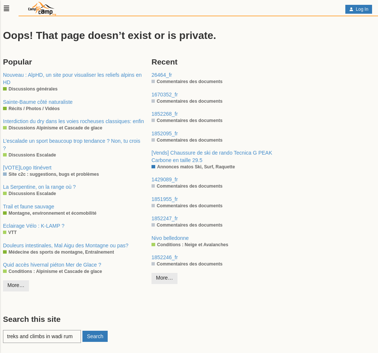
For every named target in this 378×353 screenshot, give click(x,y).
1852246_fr (164, 257)
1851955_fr (164, 199)
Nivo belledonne (170, 238)
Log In (358, 9)
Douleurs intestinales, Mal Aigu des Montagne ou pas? (65, 245)
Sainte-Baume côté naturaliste (38, 102)
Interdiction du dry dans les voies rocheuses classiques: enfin (73, 121)
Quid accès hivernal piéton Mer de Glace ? (52, 265)
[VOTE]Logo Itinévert (27, 168)
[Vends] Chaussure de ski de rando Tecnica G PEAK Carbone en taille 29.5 (211, 156)
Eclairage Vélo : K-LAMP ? (34, 226)
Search (95, 336)
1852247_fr (164, 218)
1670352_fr (164, 95)
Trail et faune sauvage (28, 207)
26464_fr (161, 75)
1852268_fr (164, 114)
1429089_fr (164, 179)
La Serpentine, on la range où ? (39, 187)
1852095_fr (164, 133)
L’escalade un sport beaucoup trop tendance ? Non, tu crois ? (71, 144)
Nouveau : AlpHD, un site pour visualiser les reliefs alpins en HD (72, 78)
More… (16, 285)
